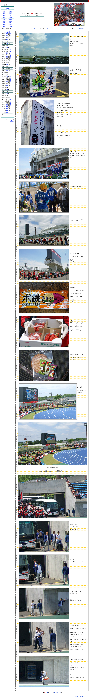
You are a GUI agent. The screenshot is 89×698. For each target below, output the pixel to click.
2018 (10, 10)
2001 (4, 26)
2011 (4, 17)
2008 (10, 19)
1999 (4, 28)
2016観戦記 (7, 32)
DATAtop (12, 121)
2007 (4, 21)
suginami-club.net (7, 1)
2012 (10, 15)
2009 (4, 19)
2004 (10, 23)
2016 (10, 12)
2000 (10, 26)
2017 (4, 12)
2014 (10, 13)
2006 (10, 21)
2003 (4, 24)
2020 (7, 8)
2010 (10, 17)
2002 (10, 24)
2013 (4, 15)
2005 (4, 23)
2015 (4, 13)
